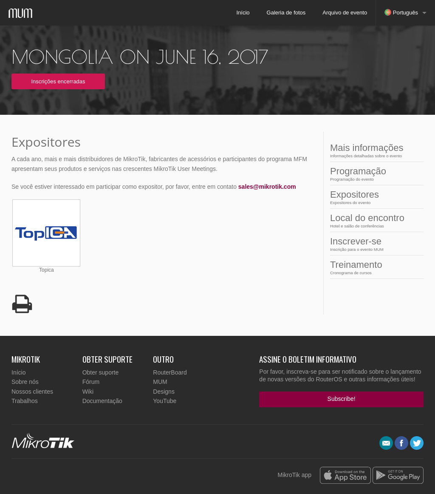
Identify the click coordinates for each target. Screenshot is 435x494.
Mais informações (374, 150)
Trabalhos (24, 400)
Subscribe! (342, 398)
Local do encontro (374, 220)
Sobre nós (25, 381)
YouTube (164, 400)
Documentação (102, 400)
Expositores (374, 197)
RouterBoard (169, 372)
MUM (160, 381)
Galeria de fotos (286, 12)
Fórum (90, 381)
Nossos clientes (32, 391)
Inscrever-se (374, 244)
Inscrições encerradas (58, 81)
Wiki (87, 391)
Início (242, 12)
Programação (374, 174)
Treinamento (374, 267)
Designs (164, 391)
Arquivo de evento (344, 12)
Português (401, 12)
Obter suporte (100, 372)
